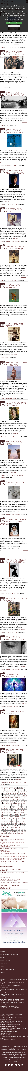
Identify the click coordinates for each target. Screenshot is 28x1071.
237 (24, 829)
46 (17, 794)
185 (10, 820)
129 (10, 809)
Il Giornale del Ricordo (6, 1046)
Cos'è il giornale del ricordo (9, 954)
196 (12, 822)
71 (21, 797)
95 (26, 801)
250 (11, 833)
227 (22, 827)
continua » (16, 44)
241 (10, 831)
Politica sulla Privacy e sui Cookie (14, 19)
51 (3, 795)
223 (10, 827)
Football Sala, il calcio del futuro (14, 846)
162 (23, 814)
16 (3, 790)
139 (10, 810)
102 (16, 803)
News (2, 47)
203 (7, 824)
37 (24, 792)
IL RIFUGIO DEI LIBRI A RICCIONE (16, 599)
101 (13, 803)
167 (10, 816)
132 (18, 809)
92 (19, 801)
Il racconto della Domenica (13, 241)
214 (12, 825)
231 (7, 829)
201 (2, 824)
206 (16, 824)
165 (4, 816)
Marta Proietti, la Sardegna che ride (12, 876)
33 (15, 792)
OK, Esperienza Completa (14, 23)
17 (5, 790)
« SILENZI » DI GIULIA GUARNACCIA (16, 404)
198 (18, 822)
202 (4, 824)
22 (16, 790)
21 (14, 790)
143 (21, 810)
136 (2, 810)
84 (1, 801)
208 (22, 824)
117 (4, 807)
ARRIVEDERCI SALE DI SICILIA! (16, 325)
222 (7, 827)
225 (16, 827)
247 (2, 833)
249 (8, 833)
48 (22, 794)
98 (6, 803)
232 (10, 829)
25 (23, 790)
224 (13, 827)
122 (17, 807)
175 (7, 818)
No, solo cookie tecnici (14, 26)
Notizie (2, 957)
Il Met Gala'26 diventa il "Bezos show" (12, 872)
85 (3, 801)
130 (12, 809)
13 (22, 788)
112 (17, 805)
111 (15, 805)
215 (15, 825)
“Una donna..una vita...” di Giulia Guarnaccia (15, 483)
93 (21, 801)
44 (13, 794)
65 (8, 797)
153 (23, 812)
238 (2, 831)
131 (15, 809)
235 (19, 829)
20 (12, 790)
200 (23, 822)
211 (4, 825)
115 (25, 805)
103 (19, 803)
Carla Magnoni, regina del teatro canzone (14, 882)
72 (24, 797)
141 (15, 810)
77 (11, 799)
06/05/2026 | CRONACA (5, 874)
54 (10, 795)
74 (4, 799)
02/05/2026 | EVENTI (5, 888)
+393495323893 (17, 1048)
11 (18, 788)
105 (24, 803)
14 (24, 788)
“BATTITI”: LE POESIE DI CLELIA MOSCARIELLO (16, 561)
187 (15, 820)
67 (13, 797)
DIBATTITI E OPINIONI (11, 165)
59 (21, 795)
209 (24, 824)
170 (18, 816)
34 (17, 792)
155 (4, 814)
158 (13, 814)
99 (8, 803)
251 (13, 833)
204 (10, 824)
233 (13, 829)
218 (23, 825)
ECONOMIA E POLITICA (12, 319)
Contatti (3, 951)
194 (7, 822)
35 (19, 792)
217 (20, 825)
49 (24, 794)
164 (2, 816)
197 (15, 822)
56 (15, 795)
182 (2, 820)
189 (21, 820)
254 (22, 833)
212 (7, 825)
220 (2, 827)
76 (8, 799)
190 (23, 820)
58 (19, 795)
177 (13, 818)
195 (10, 822)
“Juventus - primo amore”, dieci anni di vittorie (14, 995)
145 (2, 812)
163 (26, 814)
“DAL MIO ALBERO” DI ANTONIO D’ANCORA (15, 247)
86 (6, 801)
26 (25, 790)
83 (24, 799)
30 (8, 792)
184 (7, 820)
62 (1, 797)
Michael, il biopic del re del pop (10, 879)
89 (13, 801)
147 (7, 812)
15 (1, 790)
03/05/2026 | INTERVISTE (6, 884)
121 (14, 807)
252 (16, 833)
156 (7, 814)
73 (1, 799)
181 (24, 818)
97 (3, 803)
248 (5, 833)
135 (26, 809)
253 (19, 833)
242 (13, 831)
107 (4, 805)
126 (2, 809)
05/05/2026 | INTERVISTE (6, 877)
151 (18, 812)
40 (3, 794)
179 (18, 818)
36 (21, 792)
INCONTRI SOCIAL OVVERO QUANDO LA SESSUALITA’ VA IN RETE (12, 54)
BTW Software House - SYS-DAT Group (14, 1060)
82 (22, 799)
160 (18, 814)
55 (12, 795)
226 (19, 827)
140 (13, 810)
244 (19, 831)
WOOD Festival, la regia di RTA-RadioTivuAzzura (9, 886)
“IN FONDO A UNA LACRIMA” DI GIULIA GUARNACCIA (12, 639)
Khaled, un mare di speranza (14, 1006)
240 (8, 831)
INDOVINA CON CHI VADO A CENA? (14, 751)
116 (1, 807)
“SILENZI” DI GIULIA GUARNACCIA (15, 712)
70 (19, 797)
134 (23, 809)
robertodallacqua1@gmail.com (8, 1049)
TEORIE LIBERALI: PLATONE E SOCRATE (14, 131)
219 (26, 825)
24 (21, 790)
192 (2, 822)
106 (2, 805)
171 (21, 816)
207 (19, 824)
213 (10, 825)
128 (7, 809)
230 (5, 829)
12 (20, 788)
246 (25, 831)
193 (4, 822)
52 (5, 795)
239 (5, 831)
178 (16, 818)
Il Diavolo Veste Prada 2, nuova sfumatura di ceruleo (14, 1038)
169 (15, 816)
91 (17, 801)
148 (10, 812)
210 (2, 825)
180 (21, 818)
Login (2, 966)
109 (10, 805)
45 (15, 794)
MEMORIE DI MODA (10, 398)
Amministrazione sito (14, 1061)
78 (13, 799)
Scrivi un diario (5, 960)
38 (26, 792)
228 (24, 827)
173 (2, 818)
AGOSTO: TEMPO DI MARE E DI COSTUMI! (16, 363)
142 (18, 810)
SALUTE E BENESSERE (11, 706)
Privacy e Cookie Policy (7, 969)
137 (4, 810)
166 (7, 816)
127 (4, 809)
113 (20, 805)
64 (6, 797)
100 (11, 803)
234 (16, 829)
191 (26, 820)
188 (18, 820)
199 (21, 822)
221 (4, 827)
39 (1, 794)
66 (10, 797)
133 (20, 809)
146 (4, 812)
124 (23, 807)
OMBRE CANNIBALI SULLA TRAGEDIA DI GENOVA (12, 95)
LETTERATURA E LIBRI (11, 47)
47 (20, 794)
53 (8, 795)
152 (21, 812)
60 (24, 795)
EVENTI (7, 125)
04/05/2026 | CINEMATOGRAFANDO (8, 880)
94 (24, 801)
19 (9, 790)
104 (21, 803)
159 (15, 814)
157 (10, 814)
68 (15, 797)
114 (22, 805)
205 (13, 824)
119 (9, 807)
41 (6, 794)
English (2, 972)
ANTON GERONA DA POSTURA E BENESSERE (16, 675)
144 (23, 810)
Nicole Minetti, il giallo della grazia (12, 869)
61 (26, 795)
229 (2, 829)
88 (10, 801)
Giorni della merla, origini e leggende (14, 862)
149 (13, 812)
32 (12, 792)
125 (25, 807)
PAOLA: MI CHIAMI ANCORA (14, 443)
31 (10, 792)
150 (16, 812)
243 (16, 831)
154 (2, 814)
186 (12, 820)
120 (12, 807)
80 (18, 799)
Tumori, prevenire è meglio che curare (14, 858)
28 (3, 792)
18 (7, 790)
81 (20, 799)
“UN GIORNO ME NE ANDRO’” (14, 210)
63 (3, 797)
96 (1, 803)
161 (20, 814)
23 (18, 790)
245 (22, 831)
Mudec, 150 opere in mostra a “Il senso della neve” (14, 991)
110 (12, 805)
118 (7, 807)
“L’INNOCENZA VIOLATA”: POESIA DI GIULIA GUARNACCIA (13, 521)
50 (1, 795)
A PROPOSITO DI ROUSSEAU (13, 286)
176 (10, 818)
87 (8, 801)
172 (23, 816)
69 (17, 797)
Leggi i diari (3, 963)
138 (7, 810)
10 (16, 788)
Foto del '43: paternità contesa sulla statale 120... (14, 981)
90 (15, 801)
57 (17, 795)
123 (20, 807)
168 (13, 816)
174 (5, 818)
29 (6, 792)
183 (4, 820)
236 (22, 829)
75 (6, 799)
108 (7, 805)
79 (15, 799)
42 (8, 794)
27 (1, 792)
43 (10, 794)
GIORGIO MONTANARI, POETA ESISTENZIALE (15, 171)
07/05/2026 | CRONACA (5, 870)
